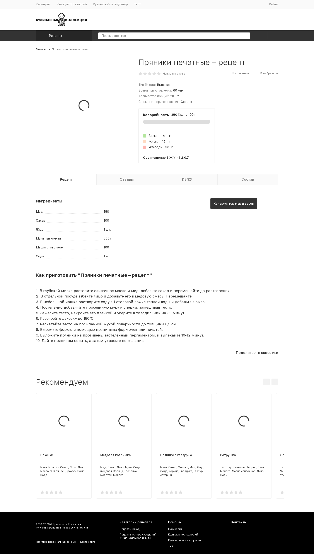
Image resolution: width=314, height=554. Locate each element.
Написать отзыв (174, 73)
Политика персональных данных (56, 541)
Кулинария (43, 4)
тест (137, 4)
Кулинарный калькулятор (110, 4)
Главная (41, 49)
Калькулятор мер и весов (234, 203)
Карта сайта (87, 541)
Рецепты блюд (130, 529)
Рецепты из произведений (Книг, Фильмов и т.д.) (138, 536)
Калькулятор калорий (72, 4)
